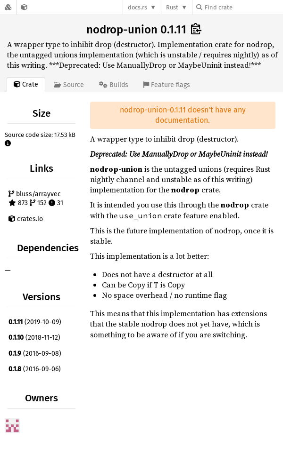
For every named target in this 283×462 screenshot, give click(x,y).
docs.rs (137, 7)
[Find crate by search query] (243, 7)
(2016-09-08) (34, 354)
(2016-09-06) (34, 369)
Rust (172, 7)
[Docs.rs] (8, 7)
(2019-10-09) (34, 322)
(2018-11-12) (34, 338)
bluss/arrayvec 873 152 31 (35, 198)
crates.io (25, 219)
